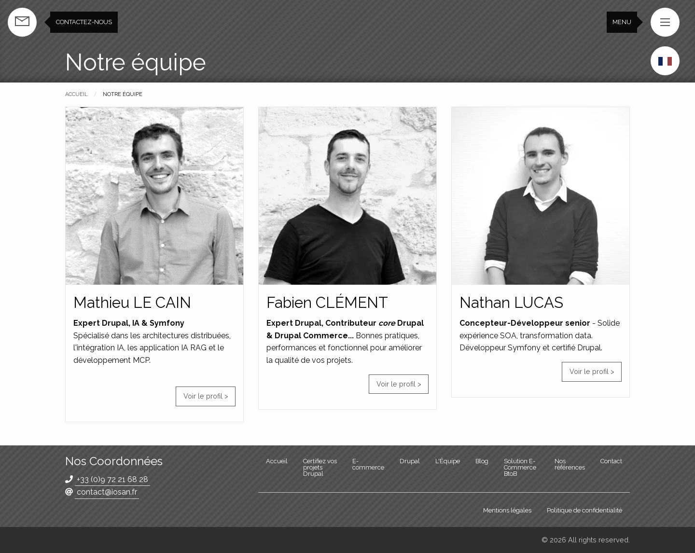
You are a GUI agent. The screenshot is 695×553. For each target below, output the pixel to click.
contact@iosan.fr (107, 492)
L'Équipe (447, 461)
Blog (481, 461)
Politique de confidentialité (584, 510)
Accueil (76, 94)
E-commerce (368, 464)
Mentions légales (507, 510)
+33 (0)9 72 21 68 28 (112, 479)
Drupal (410, 461)
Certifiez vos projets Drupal (320, 467)
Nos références (570, 464)
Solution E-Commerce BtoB (520, 467)
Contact (611, 461)
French (665, 61)
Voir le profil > (205, 396)
